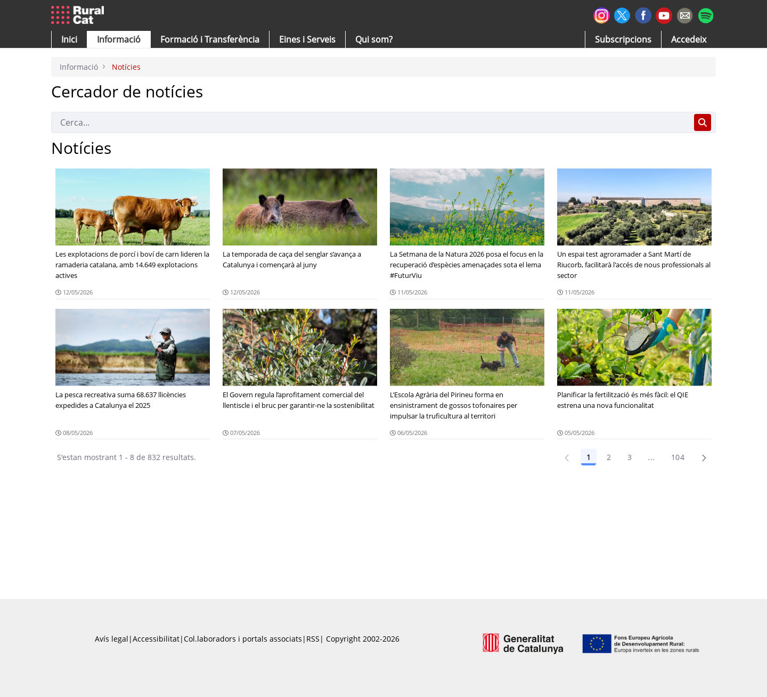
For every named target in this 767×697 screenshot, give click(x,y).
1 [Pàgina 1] (588, 457)
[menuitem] (210, 39)
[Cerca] (370, 122)
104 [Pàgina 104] (677, 457)
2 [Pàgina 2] (609, 457)
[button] (69, 39)
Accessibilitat (156, 639)
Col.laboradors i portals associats (243, 639)
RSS (313, 639)
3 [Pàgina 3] (629, 457)
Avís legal (111, 639)
